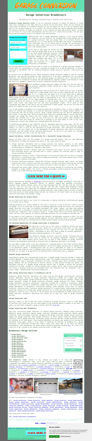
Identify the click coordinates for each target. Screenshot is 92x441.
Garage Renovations (70, 404)
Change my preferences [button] (65, 436)
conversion (70, 66)
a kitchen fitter (53, 370)
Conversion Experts (34, 428)
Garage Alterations (27, 404)
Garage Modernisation (75, 400)
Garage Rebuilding (76, 405)
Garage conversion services (74, 318)
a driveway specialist (43, 366)
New (14, 428)
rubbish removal (50, 373)
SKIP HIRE (69, 368)
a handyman (65, 372)
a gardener (76, 370)
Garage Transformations (33, 405)
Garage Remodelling (30, 409)
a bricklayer (44, 372)
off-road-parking (24, 68)
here (69, 325)
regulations (43, 86)
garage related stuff (74, 290)
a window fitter (27, 370)
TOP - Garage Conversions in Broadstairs (22, 416)
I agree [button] (51, 436)
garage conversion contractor (48, 53)
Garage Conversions (20, 400)
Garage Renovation (34, 400)
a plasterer (23, 372)
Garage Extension (70, 402)
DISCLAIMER (79, 11)
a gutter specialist (74, 373)
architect (14, 74)
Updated (26, 428)
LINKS (64, 11)
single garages (39, 99)
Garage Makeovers (47, 400)
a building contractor (47, 368)
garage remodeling (51, 36)
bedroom (38, 56)
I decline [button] (57, 436)
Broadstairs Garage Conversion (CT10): (22, 23)
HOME (60, 11)
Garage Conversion (60, 400)
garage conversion (38, 40)
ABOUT (68, 11)
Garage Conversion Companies (38, 407)
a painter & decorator (29, 365)
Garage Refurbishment (43, 404)
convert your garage (26, 121)
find (14, 311)
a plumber (30, 373)
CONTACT (73, 11)
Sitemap (10, 428)
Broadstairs (38, 181)
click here (56, 305)
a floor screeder (54, 365)
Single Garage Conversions (19, 402)
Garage (11, 181)
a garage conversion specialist (41, 363)
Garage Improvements (56, 407)
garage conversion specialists (28, 276)
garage (80, 90)
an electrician (23, 368)
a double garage (57, 104)
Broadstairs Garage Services (23, 331)
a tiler (67, 366)
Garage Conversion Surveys (18, 407)
